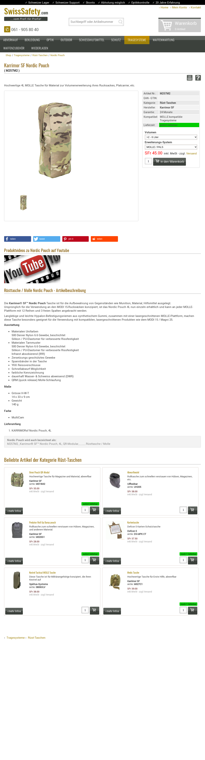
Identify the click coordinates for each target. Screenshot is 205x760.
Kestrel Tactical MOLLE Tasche (42, 573)
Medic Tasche (133, 573)
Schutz (116, 40)
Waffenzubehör (14, 48)
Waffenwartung (163, 40)
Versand (191, 153)
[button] (17, 239)
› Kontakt (195, 7)
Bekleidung (32, 40)
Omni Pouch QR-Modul (39, 473)
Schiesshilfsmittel (91, 40)
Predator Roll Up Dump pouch (42, 523)
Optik (50, 40)
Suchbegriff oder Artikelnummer (92, 22)
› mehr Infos (14, 511)
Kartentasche (133, 523)
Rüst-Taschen (36, 637)
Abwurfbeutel (133, 473)
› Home (163, 7)
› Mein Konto (178, 7)
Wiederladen (39, 48)
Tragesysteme (137, 40)
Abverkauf (10, 40)
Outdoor (66, 40)
